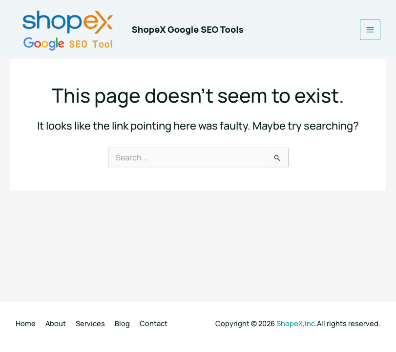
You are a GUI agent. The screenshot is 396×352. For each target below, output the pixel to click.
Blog (122, 323)
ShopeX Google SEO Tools (188, 29)
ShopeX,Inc (295, 323)
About (55, 323)
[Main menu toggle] (370, 30)
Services (90, 323)
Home (26, 323)
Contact (153, 323)
